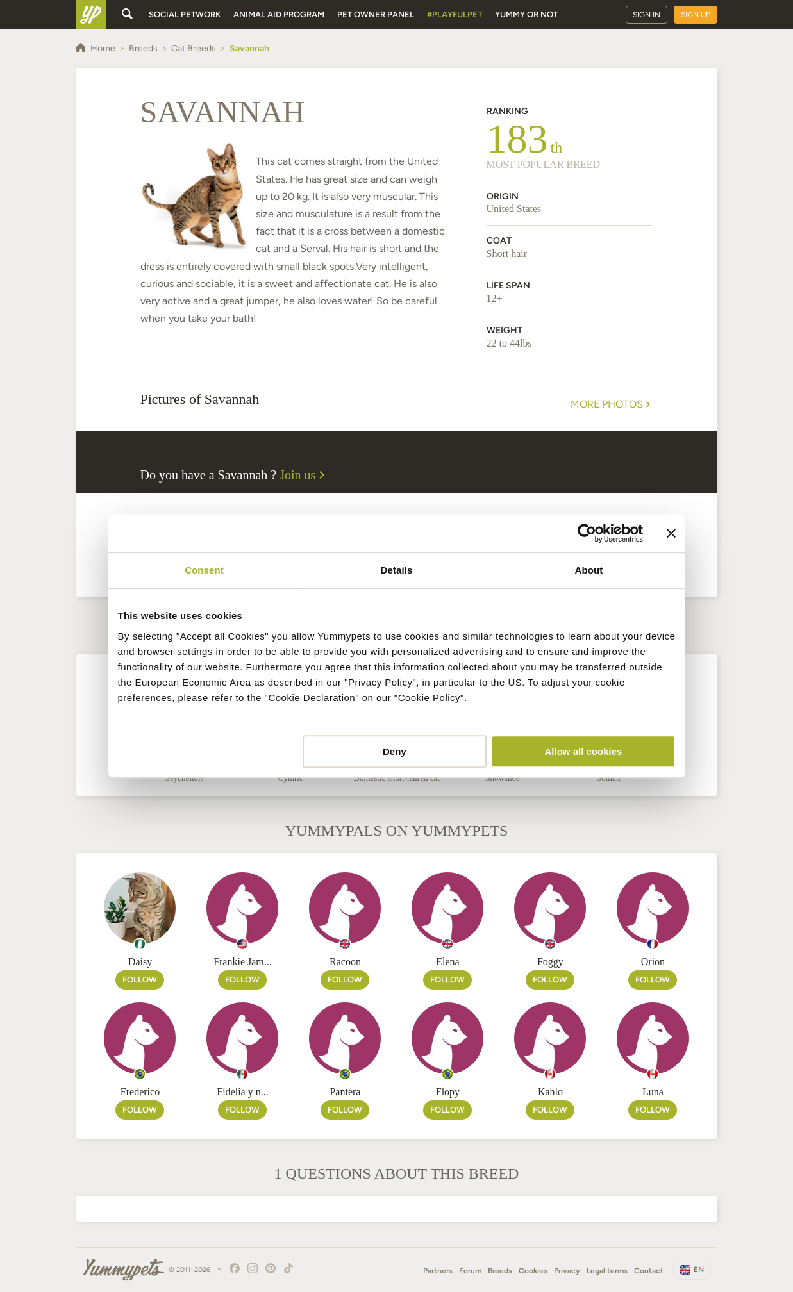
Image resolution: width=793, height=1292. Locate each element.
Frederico (140, 1091)
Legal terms (607, 1270)
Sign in (646, 14)
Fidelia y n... (242, 1091)
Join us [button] (304, 475)
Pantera (345, 1091)
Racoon (345, 961)
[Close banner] (671, 533)
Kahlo (550, 1091)
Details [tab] (397, 570)
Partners (438, 1270)
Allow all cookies (583, 751)
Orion (653, 961)
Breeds (500, 1270)
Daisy (140, 961)
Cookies (533, 1270)
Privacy (567, 1270)
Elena (447, 961)
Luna (653, 1091)
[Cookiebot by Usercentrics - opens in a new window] (587, 533)
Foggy (550, 961)
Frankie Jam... (242, 961)
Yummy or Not (526, 14)
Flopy (448, 1091)
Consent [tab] (204, 570)
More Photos (612, 404)
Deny (394, 751)
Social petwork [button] (185, 14)
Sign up (695, 14)
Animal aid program (278, 14)
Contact (649, 1270)
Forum (470, 1270)
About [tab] (589, 570)
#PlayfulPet (454, 14)
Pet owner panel (375, 14)
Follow (139, 979)
